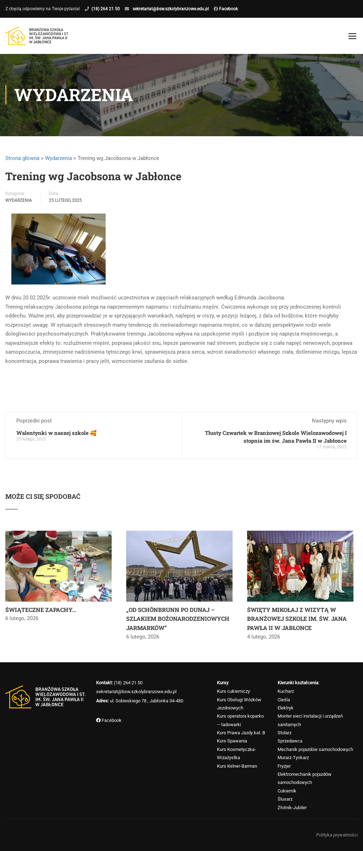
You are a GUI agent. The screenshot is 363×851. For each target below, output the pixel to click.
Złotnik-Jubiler (292, 807)
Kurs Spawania (232, 741)
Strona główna (22, 161)
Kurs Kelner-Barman (237, 766)
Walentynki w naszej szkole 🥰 (56, 435)
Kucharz (286, 691)
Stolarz (284, 732)
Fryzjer (284, 766)
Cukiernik (287, 791)
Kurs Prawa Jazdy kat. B (241, 732)
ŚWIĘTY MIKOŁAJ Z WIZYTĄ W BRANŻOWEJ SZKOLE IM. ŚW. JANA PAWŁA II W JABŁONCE (297, 621)
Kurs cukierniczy (233, 691)
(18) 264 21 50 (105, 8)
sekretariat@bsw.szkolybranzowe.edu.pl (171, 8)
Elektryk (286, 708)
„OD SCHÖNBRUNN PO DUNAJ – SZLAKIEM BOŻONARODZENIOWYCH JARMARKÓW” (177, 621)
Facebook (228, 8)
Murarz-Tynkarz (293, 757)
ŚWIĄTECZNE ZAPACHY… (40, 612)
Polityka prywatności (337, 835)
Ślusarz (285, 799)
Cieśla (284, 699)
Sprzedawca (290, 741)
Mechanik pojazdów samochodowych (315, 749)
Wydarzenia (58, 161)
